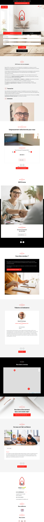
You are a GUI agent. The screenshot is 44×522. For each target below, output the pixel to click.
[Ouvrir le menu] (4, 7)
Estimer (31, 33)
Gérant (20, 328)
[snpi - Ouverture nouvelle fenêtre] (22, 510)
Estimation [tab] (10, 98)
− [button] (39, 371)
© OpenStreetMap (37, 392)
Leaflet (29, 392)
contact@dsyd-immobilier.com (22, 499)
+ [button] (39, 369)
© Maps (33, 392)
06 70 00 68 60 (22, 327)
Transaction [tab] (10, 88)
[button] (23, 165)
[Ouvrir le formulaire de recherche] (22, 47)
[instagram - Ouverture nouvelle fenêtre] (25, 521)
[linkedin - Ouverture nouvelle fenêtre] (22, 521)
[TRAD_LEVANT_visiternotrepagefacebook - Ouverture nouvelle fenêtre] (19, 521)
